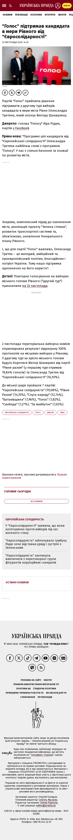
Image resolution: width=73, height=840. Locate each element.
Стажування (27, 697)
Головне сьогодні (17, 491)
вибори (50, 412)
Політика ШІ (23, 688)
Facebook (21, 128)
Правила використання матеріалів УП (36, 684)
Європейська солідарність (17, 412)
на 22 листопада (35, 286)
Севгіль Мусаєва (48, 799)
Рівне (62, 412)
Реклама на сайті (31, 680)
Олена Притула (48, 802)
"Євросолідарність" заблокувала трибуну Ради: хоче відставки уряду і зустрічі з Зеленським (36, 544)
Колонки (36, 14)
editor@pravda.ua (46, 805)
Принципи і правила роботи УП (24, 693)
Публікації (21, 14)
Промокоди (45, 697)
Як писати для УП (56, 693)
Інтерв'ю (50, 14)
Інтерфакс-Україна (42, 754)
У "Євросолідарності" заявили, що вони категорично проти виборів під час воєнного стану (34, 529)
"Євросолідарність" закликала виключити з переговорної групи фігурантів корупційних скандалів (30, 559)
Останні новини (17, 582)
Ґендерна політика (44, 688)
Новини (7, 14)
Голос (38, 412)
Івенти (62, 14)
